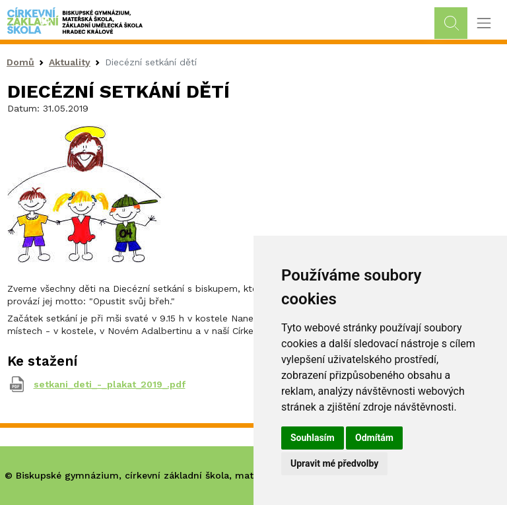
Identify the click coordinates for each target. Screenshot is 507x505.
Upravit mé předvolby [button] (334, 463)
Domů (20, 62)
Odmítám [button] (374, 437)
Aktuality (69, 62)
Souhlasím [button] (312, 437)
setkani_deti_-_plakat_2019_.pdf (110, 384)
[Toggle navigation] (483, 23)
